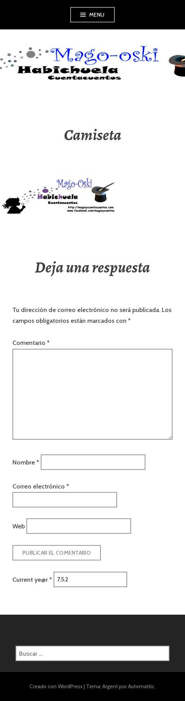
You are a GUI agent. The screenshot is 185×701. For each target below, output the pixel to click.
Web (18, 526)
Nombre (25, 462)
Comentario (31, 342)
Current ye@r (32, 579)
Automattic (141, 686)
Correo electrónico (40, 486)
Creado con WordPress (56, 686)
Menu (97, 14)
